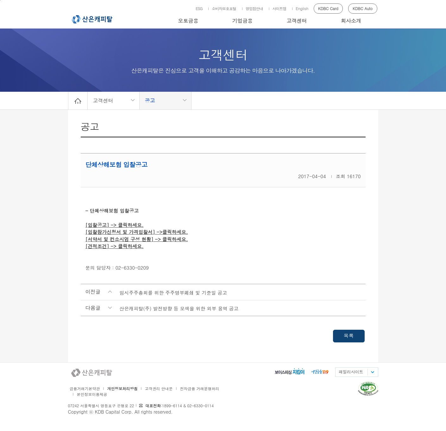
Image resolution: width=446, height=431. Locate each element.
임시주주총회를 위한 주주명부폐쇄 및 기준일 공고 (173, 292)
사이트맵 (279, 8)
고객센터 (296, 20)
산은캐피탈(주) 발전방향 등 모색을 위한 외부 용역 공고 (178, 308)
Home (78, 100)
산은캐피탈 (92, 19)
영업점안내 (254, 8)
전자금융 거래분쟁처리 (199, 388)
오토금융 (188, 20)
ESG (199, 8)
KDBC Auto (363, 8)
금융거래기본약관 (85, 388)
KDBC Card (328, 8)
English (302, 8)
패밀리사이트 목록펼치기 (372, 372)
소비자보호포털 (224, 8)
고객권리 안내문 (159, 388)
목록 (349, 335)
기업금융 (242, 20)
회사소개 (351, 20)
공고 (150, 100)
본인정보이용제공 (92, 394)
